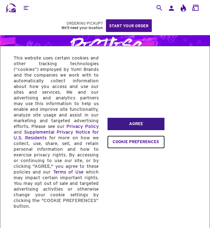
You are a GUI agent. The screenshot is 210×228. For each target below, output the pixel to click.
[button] (26, 8)
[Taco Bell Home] (11, 7)
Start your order (129, 25)
